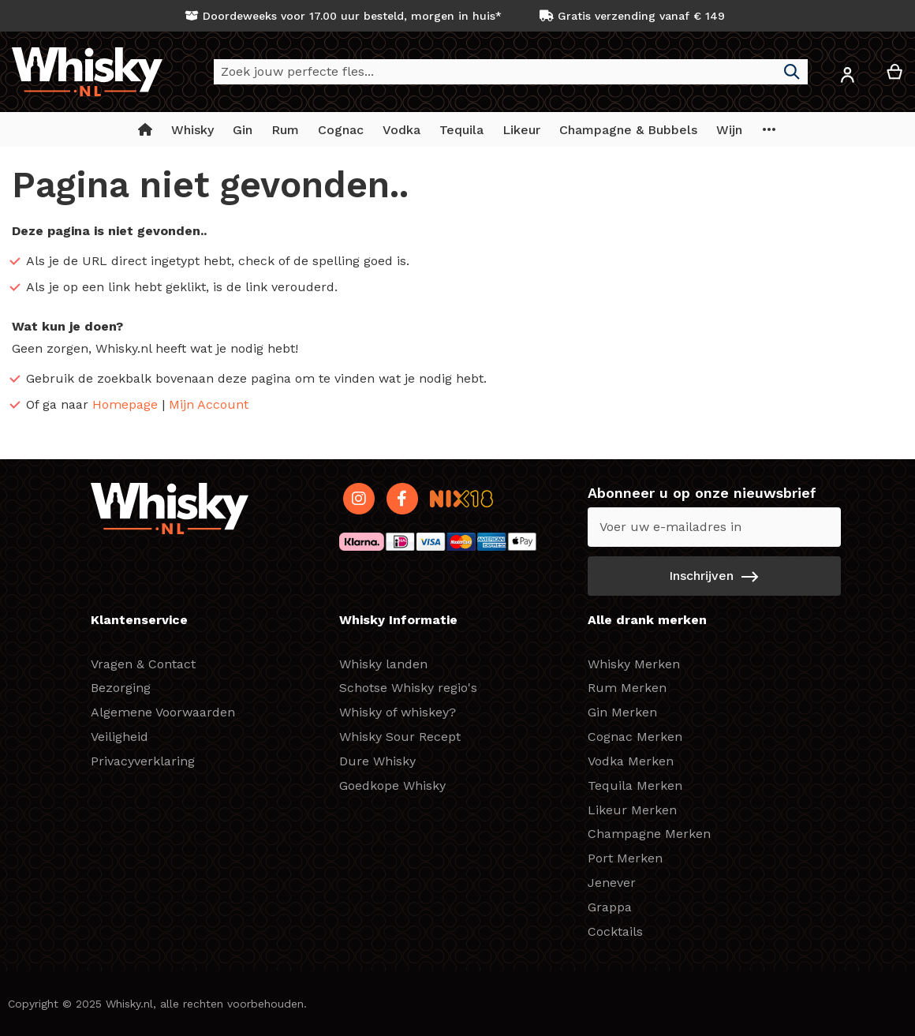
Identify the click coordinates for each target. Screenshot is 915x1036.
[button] (847, 77)
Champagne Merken (649, 833)
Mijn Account (208, 404)
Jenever (612, 882)
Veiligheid (119, 736)
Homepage (125, 404)
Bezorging (121, 687)
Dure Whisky (377, 761)
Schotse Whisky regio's (408, 687)
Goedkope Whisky (392, 785)
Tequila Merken (635, 785)
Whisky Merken (634, 663)
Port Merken (625, 858)
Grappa (610, 906)
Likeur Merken (632, 809)
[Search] (792, 71)
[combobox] (511, 71)
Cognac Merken (635, 736)
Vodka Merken (631, 761)
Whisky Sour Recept (400, 736)
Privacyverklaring (143, 761)
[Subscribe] (714, 576)
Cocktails (615, 931)
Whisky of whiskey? (397, 712)
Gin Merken (622, 712)
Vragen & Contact (143, 663)
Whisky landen (383, 663)
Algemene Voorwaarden (163, 712)
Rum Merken (627, 687)
